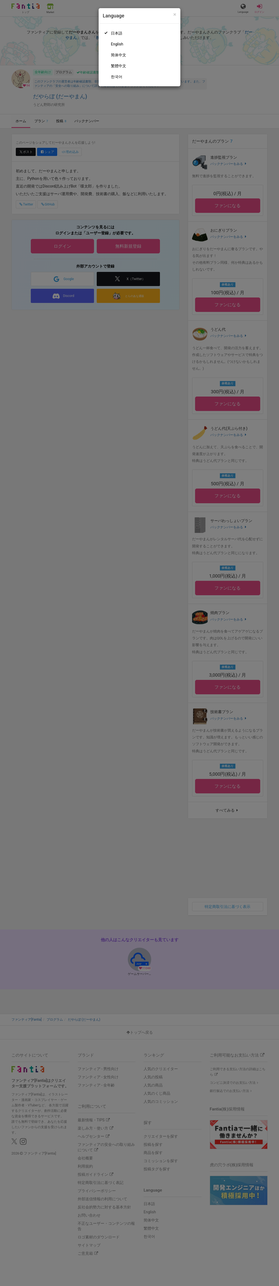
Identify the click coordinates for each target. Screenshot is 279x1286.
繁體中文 (118, 66)
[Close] (174, 14)
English (117, 44)
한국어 (116, 77)
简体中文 (118, 55)
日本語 (116, 33)
